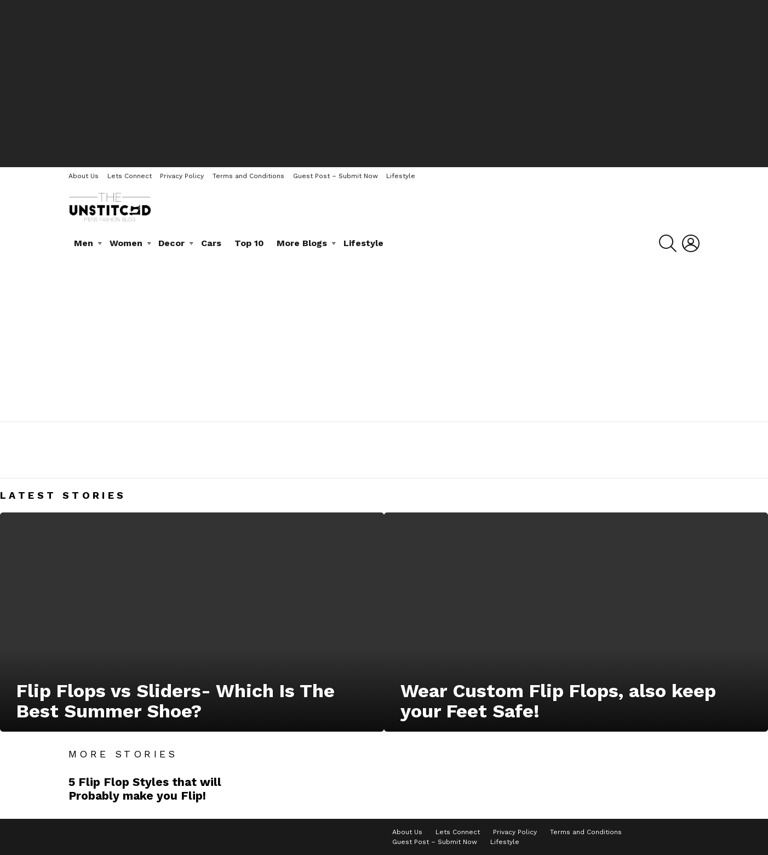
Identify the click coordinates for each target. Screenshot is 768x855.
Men (83, 243)
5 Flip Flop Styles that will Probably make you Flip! (144, 788)
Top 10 (249, 243)
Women (126, 243)
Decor (171, 243)
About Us (83, 176)
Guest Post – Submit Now (335, 176)
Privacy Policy (182, 176)
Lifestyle (400, 176)
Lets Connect (129, 176)
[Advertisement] (384, 82)
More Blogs (302, 243)
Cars (211, 243)
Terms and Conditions (248, 176)
